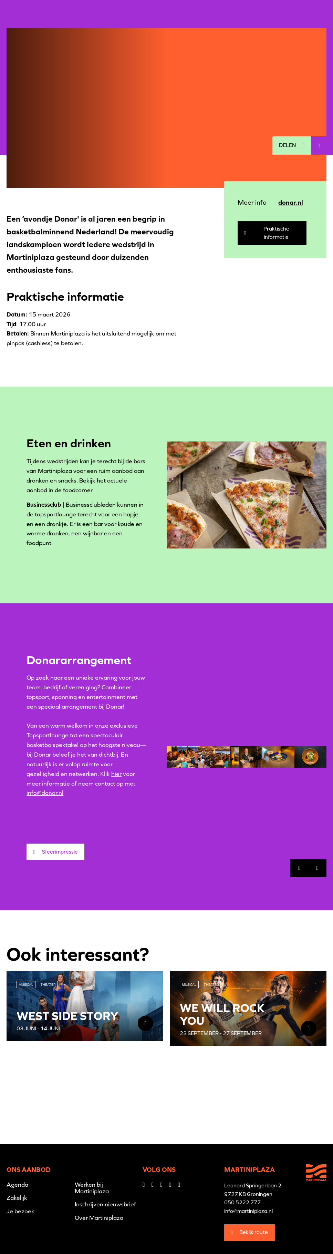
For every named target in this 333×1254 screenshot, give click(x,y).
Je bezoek (20, 1211)
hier (116, 773)
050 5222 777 (242, 1202)
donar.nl (290, 202)
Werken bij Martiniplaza (92, 1188)
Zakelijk (17, 1197)
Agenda (17, 1184)
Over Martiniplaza (99, 1217)
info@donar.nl (45, 792)
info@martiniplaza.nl (248, 1211)
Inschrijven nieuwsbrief (105, 1204)
